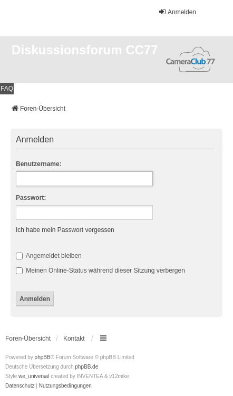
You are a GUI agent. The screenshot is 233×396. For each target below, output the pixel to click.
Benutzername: (39, 164)
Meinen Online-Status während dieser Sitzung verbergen (100, 270)
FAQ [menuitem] (7, 88)
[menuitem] (20, 386)
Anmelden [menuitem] (177, 12)
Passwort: (31, 197)
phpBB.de (86, 367)
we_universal (33, 376)
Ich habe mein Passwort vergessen (65, 230)
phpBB (43, 357)
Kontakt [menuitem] (74, 338)
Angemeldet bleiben (49, 255)
